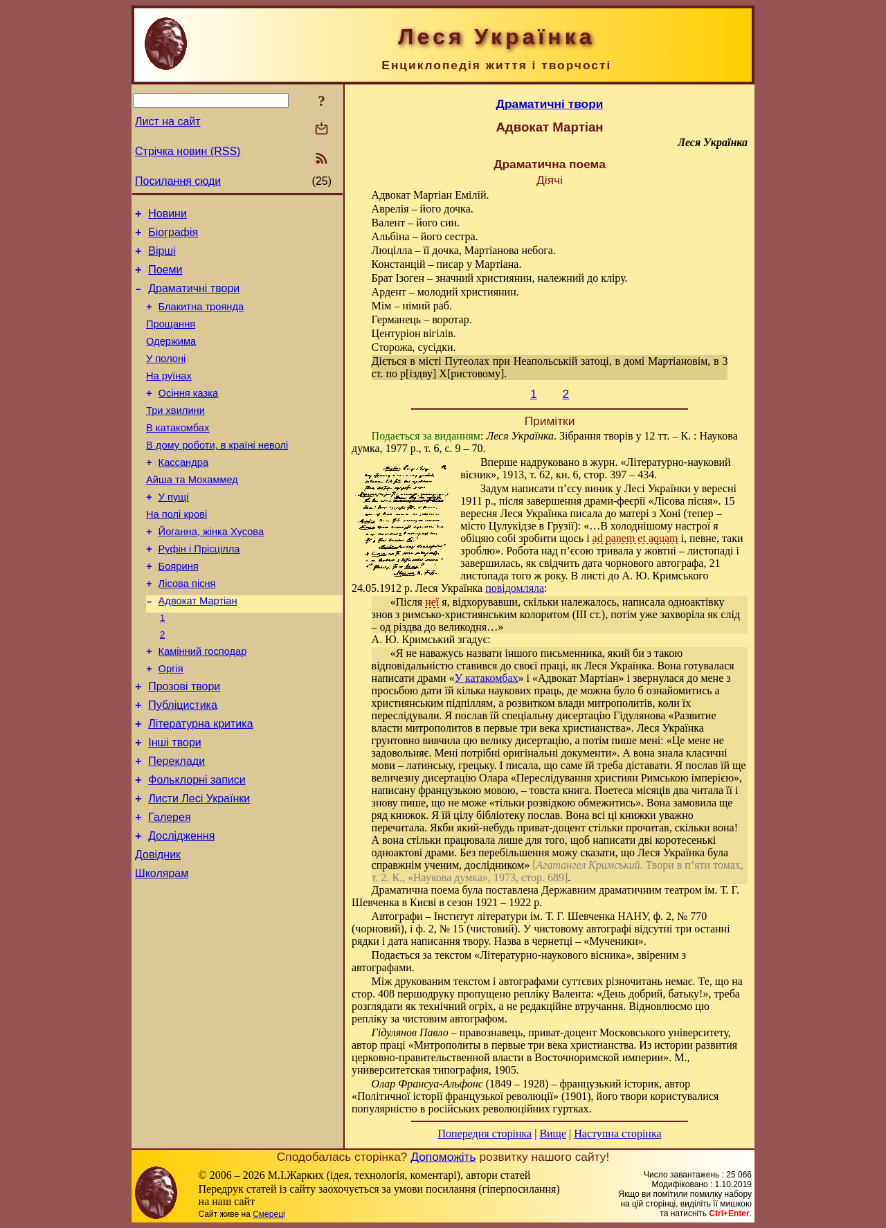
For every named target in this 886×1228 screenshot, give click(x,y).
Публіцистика (182, 764)
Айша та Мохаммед (192, 512)
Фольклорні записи (196, 847)
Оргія (171, 723)
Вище (552, 1133)
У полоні (166, 377)
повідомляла (514, 588)
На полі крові (176, 551)
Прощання (170, 338)
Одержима (171, 357)
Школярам (161, 951)
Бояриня (179, 609)
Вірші (162, 257)
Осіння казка (189, 416)
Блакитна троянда (201, 319)
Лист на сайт (168, 121)
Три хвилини (175, 435)
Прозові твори (184, 743)
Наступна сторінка (617, 1133)
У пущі (174, 532)
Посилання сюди (178, 181)
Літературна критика (200, 785)
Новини (167, 216)
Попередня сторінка (484, 1133)
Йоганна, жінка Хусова (211, 571)
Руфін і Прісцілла (199, 590)
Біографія (173, 236)
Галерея (169, 888)
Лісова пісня (187, 629)
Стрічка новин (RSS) (187, 151)
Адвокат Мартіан (198, 648)
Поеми (165, 278)
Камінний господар (203, 704)
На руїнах (169, 396)
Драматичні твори (193, 299)
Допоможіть (443, 1157)
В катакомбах (177, 454)
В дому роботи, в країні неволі (217, 474)
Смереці (268, 1214)
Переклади (176, 826)
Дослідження (181, 909)
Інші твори (174, 805)
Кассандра (183, 493)
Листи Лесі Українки (199, 868)
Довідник (158, 930)
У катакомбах (486, 678)
